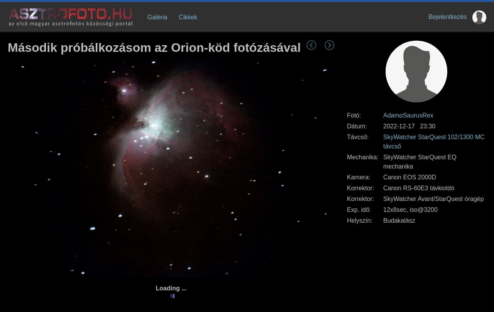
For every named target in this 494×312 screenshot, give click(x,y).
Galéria (157, 17)
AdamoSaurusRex (408, 115)
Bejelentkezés (447, 17)
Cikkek (188, 17)
